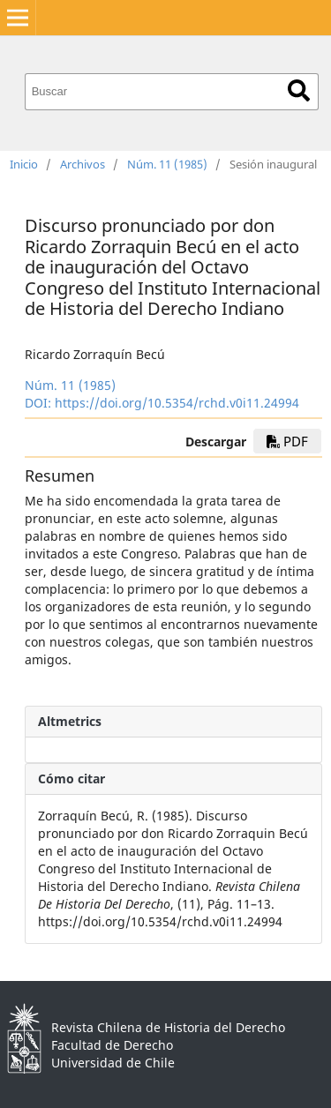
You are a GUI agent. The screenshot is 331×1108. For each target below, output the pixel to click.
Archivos (82, 164)
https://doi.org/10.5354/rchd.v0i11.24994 (177, 402)
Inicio (24, 164)
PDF (287, 441)
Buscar (299, 90)
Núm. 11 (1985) (167, 164)
